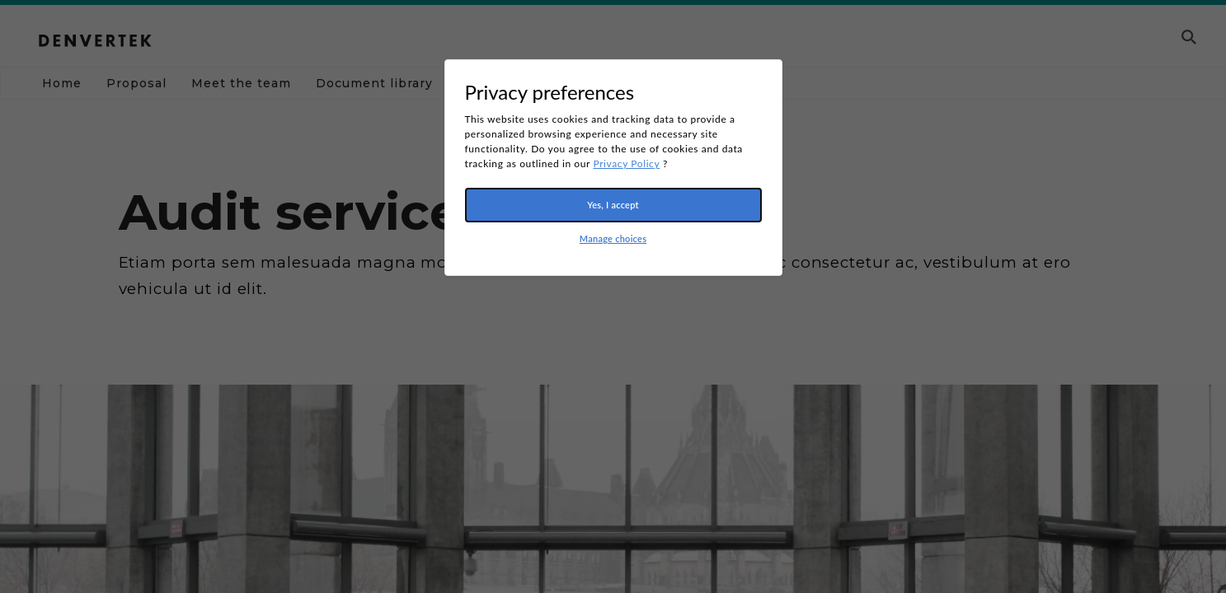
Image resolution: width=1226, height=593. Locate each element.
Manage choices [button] (613, 238)
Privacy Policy (626, 163)
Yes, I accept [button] (613, 204)
